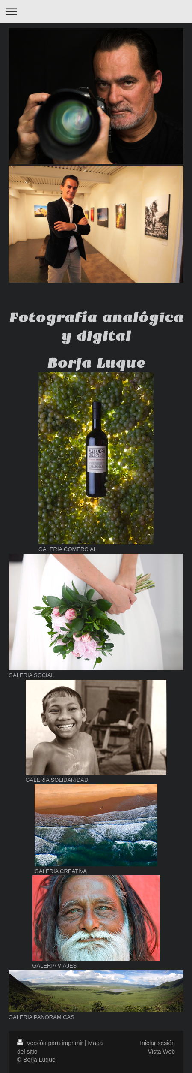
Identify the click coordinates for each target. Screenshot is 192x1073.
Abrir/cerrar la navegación (96, 11)
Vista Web (161, 1051)
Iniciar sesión (157, 1043)
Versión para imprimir (51, 1043)
